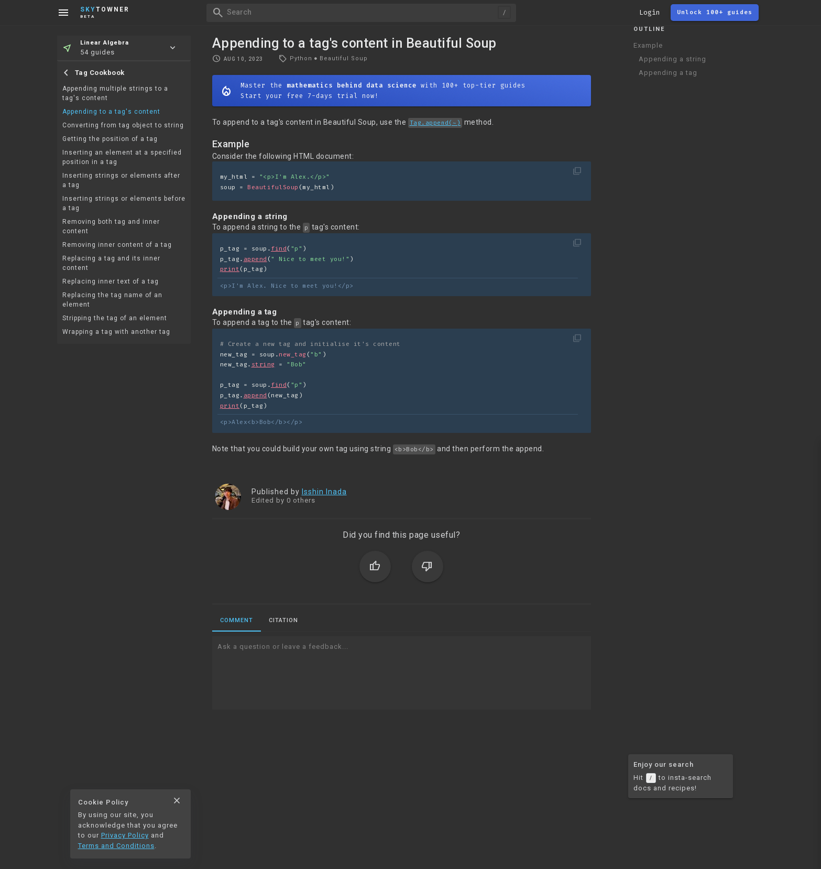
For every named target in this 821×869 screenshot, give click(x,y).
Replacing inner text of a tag (110, 281)
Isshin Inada (324, 491)
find (279, 249)
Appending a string (672, 59)
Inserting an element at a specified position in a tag (122, 157)
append (255, 259)
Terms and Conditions (116, 846)
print (230, 269)
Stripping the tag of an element (114, 318)
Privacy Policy (125, 835)
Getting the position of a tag (110, 139)
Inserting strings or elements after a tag (121, 180)
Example (648, 45)
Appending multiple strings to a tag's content (115, 93)
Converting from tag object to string (123, 125)
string (263, 364)
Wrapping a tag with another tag (116, 331)
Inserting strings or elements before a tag (123, 203)
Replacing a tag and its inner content (111, 263)
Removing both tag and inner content (111, 226)
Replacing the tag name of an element (112, 299)
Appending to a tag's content (111, 111)
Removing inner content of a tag (117, 244)
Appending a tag (668, 73)
